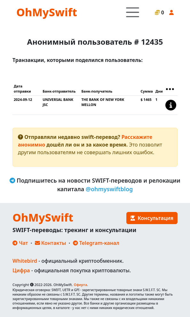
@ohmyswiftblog (109, 189)
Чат (20, 242)
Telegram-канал (96, 242)
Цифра (21, 270)
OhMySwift (46, 12)
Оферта (80, 284)
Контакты (50, 242)
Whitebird (24, 260)
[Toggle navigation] (133, 12)
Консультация (152, 218)
